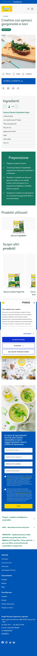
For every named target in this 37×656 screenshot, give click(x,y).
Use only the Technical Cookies (18, 351)
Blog (3, 587)
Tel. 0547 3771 (6, 625)
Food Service (17, 2)
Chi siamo (4, 559)
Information (27, 333)
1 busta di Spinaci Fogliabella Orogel (16, 112)
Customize (18, 345)
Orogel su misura (7, 608)
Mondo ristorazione (7, 604)
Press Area (4, 566)
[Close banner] (34, 302)
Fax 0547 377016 (18, 625)
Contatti (5, 634)
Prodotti (4, 579)
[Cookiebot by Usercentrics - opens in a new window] (22, 303)
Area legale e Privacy (8, 570)
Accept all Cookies (18, 339)
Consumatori (6, 2)
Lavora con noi (6, 563)
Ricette (3, 583)
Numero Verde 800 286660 (10, 628)
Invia (18, 506)
